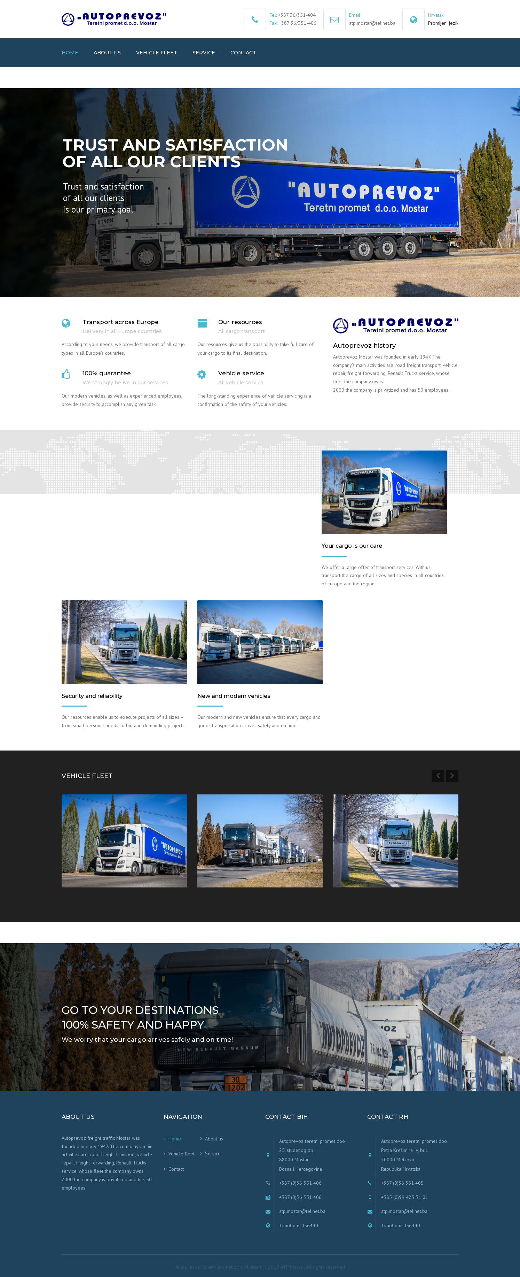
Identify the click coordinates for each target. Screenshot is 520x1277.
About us (107, 52)
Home (70, 52)
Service (203, 52)
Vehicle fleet (156, 52)
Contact (243, 52)
